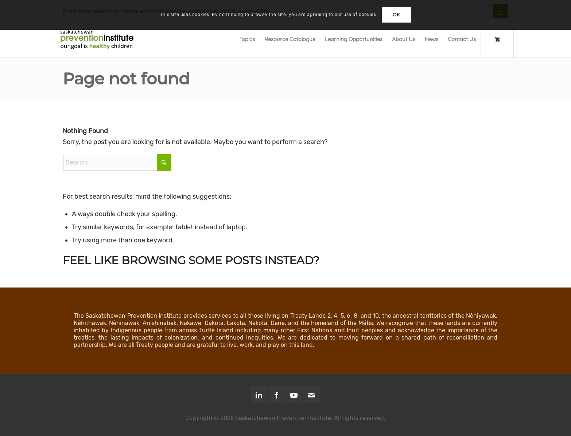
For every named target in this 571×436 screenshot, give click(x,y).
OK (396, 14)
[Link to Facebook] (276, 394)
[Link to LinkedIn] (258, 394)
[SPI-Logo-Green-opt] (97, 39)
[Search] (117, 162)
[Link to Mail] (311, 394)
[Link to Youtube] (294, 394)
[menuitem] (247, 39)
